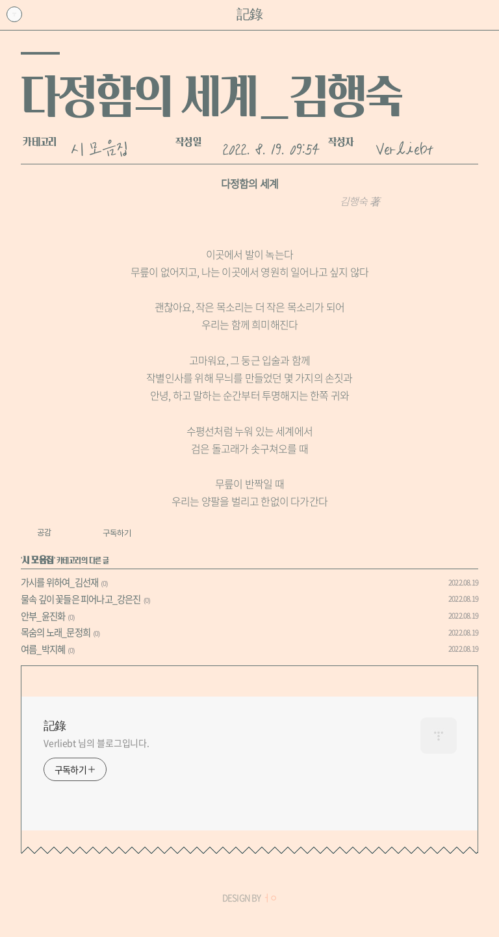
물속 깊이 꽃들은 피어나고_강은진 (81, 599)
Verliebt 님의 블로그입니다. (96, 742)
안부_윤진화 (43, 616)
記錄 (249, 14)
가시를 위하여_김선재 (59, 582)
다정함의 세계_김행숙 (211, 96)
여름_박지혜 (43, 649)
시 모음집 (99, 147)
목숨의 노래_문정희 (55, 632)
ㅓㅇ (269, 898)
